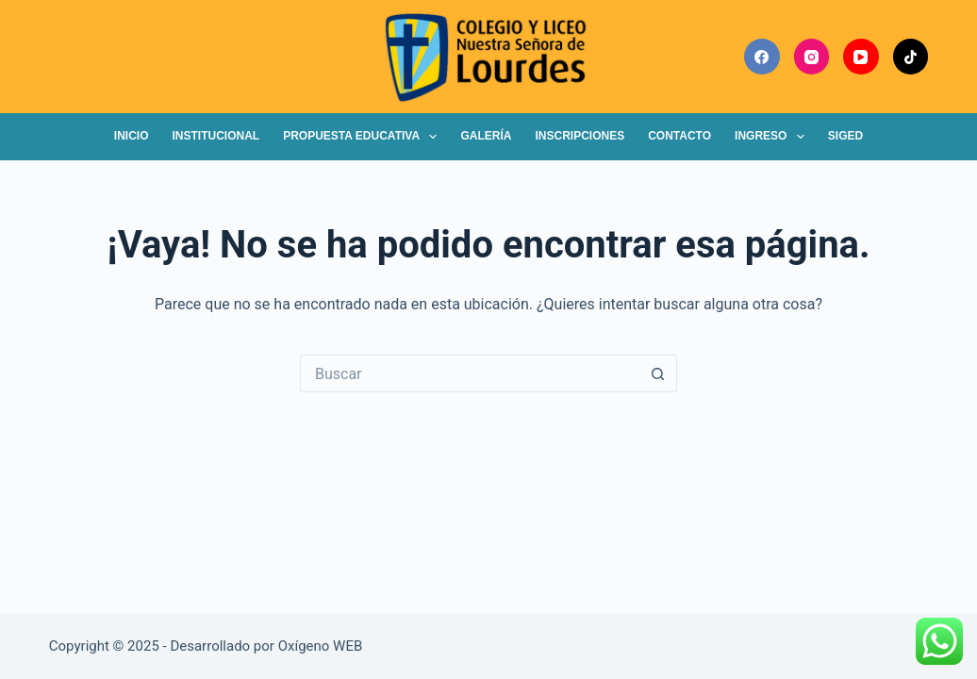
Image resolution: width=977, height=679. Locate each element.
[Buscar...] (469, 373)
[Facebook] (762, 57)
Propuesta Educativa (363, 136)
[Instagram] (812, 57)
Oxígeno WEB (320, 646)
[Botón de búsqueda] (658, 373)
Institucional (216, 135)
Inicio (131, 135)
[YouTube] (861, 57)
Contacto (679, 135)
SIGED (845, 135)
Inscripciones (579, 135)
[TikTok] (911, 57)
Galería (485, 135)
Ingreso (773, 136)
